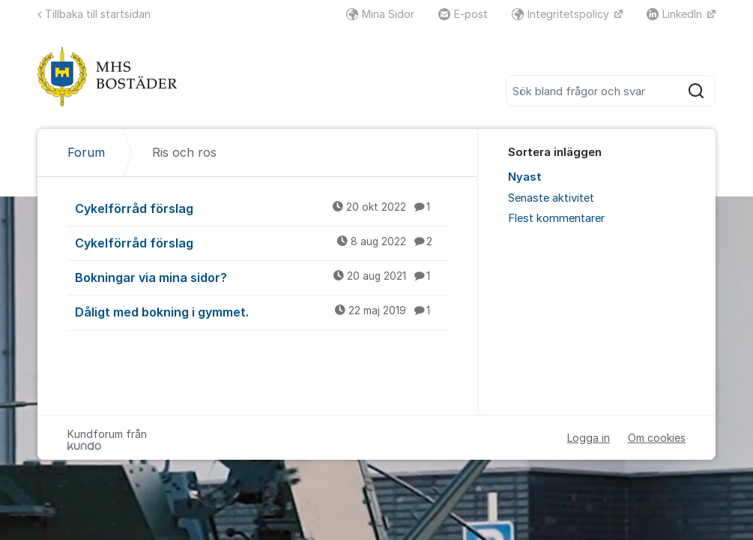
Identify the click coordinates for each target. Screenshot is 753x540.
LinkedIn (676, 14)
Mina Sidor (380, 14)
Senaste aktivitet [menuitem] (551, 198)
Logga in (588, 437)
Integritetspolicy (562, 14)
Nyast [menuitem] (525, 177)
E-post (463, 14)
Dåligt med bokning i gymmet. (261, 311)
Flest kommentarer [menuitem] (556, 218)
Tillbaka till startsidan (94, 14)
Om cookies (657, 437)
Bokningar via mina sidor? (261, 276)
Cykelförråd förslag (261, 208)
